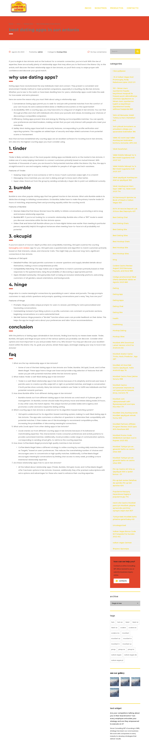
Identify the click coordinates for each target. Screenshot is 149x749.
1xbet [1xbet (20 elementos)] (127, 622)
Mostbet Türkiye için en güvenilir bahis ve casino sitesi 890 (124, 460)
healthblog (117, 324)
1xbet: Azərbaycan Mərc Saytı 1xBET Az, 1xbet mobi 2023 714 (124, 188)
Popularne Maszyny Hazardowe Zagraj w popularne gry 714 (122, 494)
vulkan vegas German (122, 543)
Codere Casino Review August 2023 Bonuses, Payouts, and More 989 (123, 268)
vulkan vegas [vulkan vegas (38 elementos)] (116, 655)
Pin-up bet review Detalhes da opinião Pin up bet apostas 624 (125, 483)
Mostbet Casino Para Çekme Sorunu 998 (125, 377)
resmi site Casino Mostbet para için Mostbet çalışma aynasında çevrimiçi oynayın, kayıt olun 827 (124, 507)
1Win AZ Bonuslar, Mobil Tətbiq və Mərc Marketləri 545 (124, 117)
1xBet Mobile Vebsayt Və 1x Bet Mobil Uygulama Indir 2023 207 (124, 169)
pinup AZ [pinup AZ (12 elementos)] (121, 649)
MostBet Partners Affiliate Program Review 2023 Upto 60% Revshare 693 (125, 426)
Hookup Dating (119, 330)
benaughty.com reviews (19, 248)
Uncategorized (119, 525)
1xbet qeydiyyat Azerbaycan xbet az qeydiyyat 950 (125, 178)
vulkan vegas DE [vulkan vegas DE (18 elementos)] (130, 655)
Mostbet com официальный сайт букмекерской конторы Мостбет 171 (124, 403)
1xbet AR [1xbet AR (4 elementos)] (135, 622)
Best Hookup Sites (121, 254)
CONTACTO (132, 8)
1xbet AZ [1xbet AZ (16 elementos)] (114, 627)
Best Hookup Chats (121, 241)
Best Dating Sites (120, 235)
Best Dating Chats (121, 223)
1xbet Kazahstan (120, 149)
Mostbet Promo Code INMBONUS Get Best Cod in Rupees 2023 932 (124, 438)
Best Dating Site (120, 229)
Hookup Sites (119, 337)
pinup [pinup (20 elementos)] (113, 649)
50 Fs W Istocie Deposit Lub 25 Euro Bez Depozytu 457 (125, 210)
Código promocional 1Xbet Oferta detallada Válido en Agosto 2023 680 (124, 279)
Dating (116, 288)
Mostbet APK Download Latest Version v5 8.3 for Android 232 (123, 345)
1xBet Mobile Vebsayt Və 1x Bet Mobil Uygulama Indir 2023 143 (124, 157)
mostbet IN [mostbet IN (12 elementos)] (127, 638)
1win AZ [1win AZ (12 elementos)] (120, 622)
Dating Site (117, 312)
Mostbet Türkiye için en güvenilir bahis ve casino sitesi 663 (124, 449)
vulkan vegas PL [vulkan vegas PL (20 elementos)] (117, 660)
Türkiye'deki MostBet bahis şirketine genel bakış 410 (125, 518)
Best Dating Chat (120, 217)
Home (11, 24)
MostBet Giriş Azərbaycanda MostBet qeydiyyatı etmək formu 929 (125, 415)
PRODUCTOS (116, 8)
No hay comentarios (97, 52)
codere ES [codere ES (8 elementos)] (132, 627)
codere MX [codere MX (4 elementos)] (115, 633)
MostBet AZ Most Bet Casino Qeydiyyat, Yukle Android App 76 (123, 367)
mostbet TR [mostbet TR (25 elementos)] (115, 644)
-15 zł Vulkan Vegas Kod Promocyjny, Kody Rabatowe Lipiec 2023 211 (124, 79)
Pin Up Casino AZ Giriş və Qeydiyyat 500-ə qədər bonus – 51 (124, 471)
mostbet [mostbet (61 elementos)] (125, 633)
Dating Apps (118, 300)
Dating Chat (118, 306)
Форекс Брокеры (121, 549)
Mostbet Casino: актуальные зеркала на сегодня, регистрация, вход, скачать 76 (123, 389)
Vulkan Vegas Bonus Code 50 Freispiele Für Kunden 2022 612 (124, 534)
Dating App (118, 294)
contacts (121, 581)
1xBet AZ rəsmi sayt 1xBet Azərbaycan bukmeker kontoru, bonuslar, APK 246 (125, 140)
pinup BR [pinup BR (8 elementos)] (131, 649)
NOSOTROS (101, 8)
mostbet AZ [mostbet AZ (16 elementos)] (115, 638)
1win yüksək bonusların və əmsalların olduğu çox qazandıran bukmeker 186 (124, 129)
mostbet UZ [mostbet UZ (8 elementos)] (126, 644)
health (115, 318)
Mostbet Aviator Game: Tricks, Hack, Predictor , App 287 (125, 356)
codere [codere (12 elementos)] (123, 627)
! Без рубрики (119, 71)
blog (115, 260)
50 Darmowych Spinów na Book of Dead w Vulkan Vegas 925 (124, 200)
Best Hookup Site (120, 248)
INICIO (88, 8)
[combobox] (125, 603)
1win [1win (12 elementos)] (112, 622)
